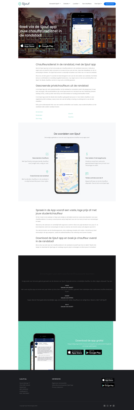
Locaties (75, 3)
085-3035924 (24, 389)
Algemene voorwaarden (59, 383)
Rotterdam (39, 115)
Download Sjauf (110, 4)
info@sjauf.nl (24, 391)
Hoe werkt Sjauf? (54, 3)
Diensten (66, 3)
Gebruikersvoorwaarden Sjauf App (62, 385)
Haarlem (70, 117)
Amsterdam (39, 112)
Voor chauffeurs (87, 3)
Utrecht (70, 113)
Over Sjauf (98, 3)
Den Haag (39, 118)
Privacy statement (57, 387)
